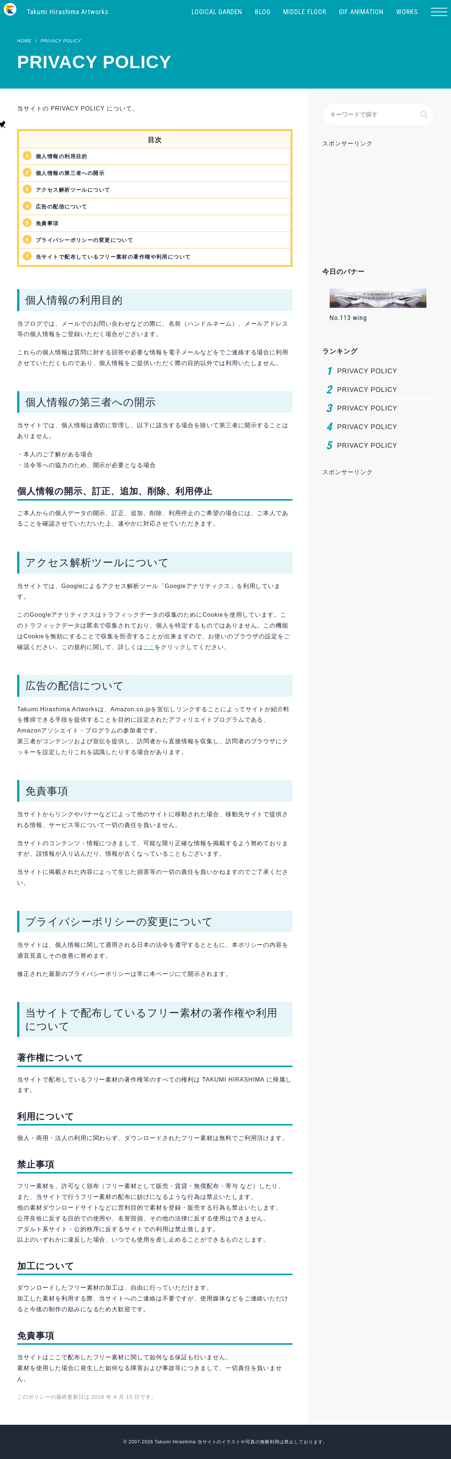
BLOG (263, 12)
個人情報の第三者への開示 (75, 173)
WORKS (407, 12)
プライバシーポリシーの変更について (91, 240)
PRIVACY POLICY (61, 41)
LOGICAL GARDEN (217, 12)
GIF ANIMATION (361, 12)
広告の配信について (65, 206)
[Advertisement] (378, 193)
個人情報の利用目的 (65, 156)
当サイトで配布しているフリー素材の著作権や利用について (124, 256)
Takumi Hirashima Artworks (68, 12)
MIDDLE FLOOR (304, 12)
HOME (24, 41)
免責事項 (49, 223)
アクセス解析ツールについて (78, 189)
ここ (149, 647)
